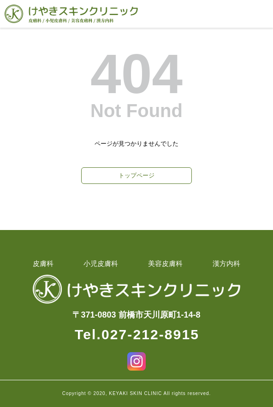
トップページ (136, 175)
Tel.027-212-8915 (137, 334)
